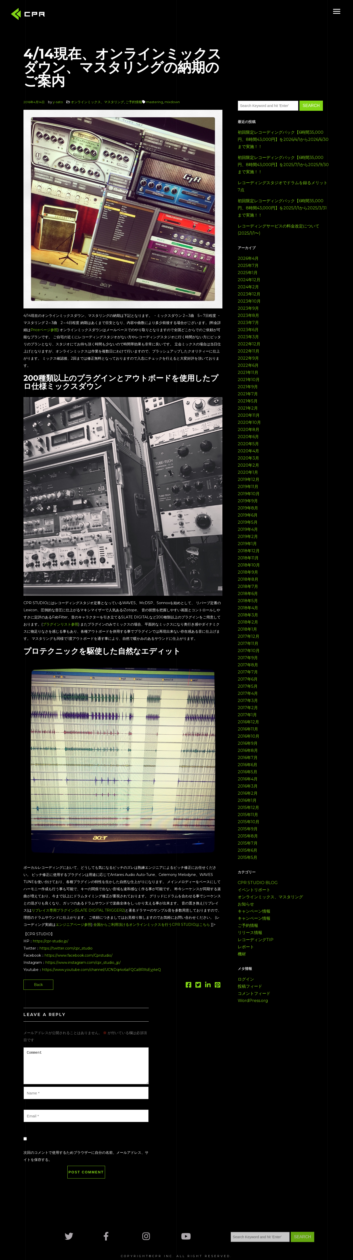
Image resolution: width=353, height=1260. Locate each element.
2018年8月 (248, 579)
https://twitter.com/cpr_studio (66, 948)
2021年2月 (248, 408)
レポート (246, 946)
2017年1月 (247, 714)
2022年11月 (248, 351)
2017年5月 (248, 686)
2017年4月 (248, 693)
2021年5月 (248, 401)
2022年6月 (248, 365)
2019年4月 (248, 529)
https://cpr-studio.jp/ (50, 941)
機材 (242, 954)
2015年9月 (248, 829)
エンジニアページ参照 (73, 924)
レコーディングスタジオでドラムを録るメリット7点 (282, 186)
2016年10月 (248, 736)
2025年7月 (248, 265)
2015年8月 (248, 836)
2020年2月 (248, 465)
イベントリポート (254, 889)
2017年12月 (248, 636)
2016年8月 (248, 750)
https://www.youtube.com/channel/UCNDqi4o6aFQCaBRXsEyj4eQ (101, 969)
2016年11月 (248, 729)
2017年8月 (248, 664)
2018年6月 (248, 593)
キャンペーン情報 (254, 911)
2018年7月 (248, 586)
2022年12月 (249, 344)
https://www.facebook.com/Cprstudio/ (78, 955)
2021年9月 (248, 386)
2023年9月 (248, 308)
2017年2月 (248, 707)
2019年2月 (248, 536)
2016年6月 (247, 764)
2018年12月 (249, 550)
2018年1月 (247, 629)
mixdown (172, 102)
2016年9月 (248, 743)
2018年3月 (248, 615)
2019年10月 (249, 493)
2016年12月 (248, 722)
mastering (154, 102)
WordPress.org (253, 1000)
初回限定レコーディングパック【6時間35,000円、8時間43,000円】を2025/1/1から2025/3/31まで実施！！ (282, 208)
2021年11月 (248, 372)
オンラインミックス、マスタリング (97, 102)
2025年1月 (248, 272)
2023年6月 (248, 329)
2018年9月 (248, 572)
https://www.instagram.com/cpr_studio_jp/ (83, 962)
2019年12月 (248, 479)
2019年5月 (248, 522)
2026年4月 (248, 258)
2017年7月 (248, 672)
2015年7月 (248, 843)
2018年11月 (248, 558)
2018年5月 (248, 600)
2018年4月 (248, 607)
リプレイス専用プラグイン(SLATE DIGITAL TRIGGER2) (78, 910)
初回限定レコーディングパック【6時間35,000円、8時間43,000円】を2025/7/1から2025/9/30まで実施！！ (283, 164)
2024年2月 (248, 286)
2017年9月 (248, 657)
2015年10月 (248, 821)
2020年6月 (248, 436)
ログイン (246, 979)
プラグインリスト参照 (60, 624)
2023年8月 (248, 315)
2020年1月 (248, 472)
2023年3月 (248, 336)
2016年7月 (248, 757)
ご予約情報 (133, 102)
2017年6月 (248, 679)
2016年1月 (247, 800)
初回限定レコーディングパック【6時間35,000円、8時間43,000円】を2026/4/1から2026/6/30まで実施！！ (283, 139)
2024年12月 (249, 279)
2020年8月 (248, 429)
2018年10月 (249, 565)
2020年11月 (249, 415)
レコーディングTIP (255, 939)
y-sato (58, 102)
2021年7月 (248, 393)
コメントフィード (254, 993)
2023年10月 (249, 301)
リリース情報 (250, 932)
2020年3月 (248, 458)
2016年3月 (248, 786)
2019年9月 (248, 500)
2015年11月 (248, 814)
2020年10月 (249, 422)
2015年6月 (247, 850)
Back (38, 984)
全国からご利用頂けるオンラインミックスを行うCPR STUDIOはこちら (151, 924)
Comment (86, 1065)
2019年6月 (248, 515)
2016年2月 (248, 793)
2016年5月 (247, 771)
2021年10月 (249, 379)
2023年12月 (249, 294)
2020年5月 (248, 443)
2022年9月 (248, 358)
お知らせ (246, 904)
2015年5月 (247, 857)
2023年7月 (248, 322)
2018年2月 (248, 622)
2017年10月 (249, 650)
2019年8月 (248, 508)
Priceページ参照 (44, 330)
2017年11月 (248, 643)
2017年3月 (248, 700)
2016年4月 (248, 779)
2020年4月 (248, 451)
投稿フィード (250, 986)
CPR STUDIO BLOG (258, 882)
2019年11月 (248, 486)
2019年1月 (247, 543)
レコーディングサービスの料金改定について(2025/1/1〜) (278, 230)
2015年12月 (248, 807)
